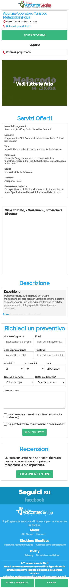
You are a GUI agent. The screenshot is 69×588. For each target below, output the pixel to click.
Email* (50, 340)
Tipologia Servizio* (19, 381)
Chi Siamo (27, 534)
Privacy (29, 555)
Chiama (51, 582)
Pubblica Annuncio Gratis (18, 544)
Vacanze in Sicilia (34, 4)
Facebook (34, 499)
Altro (6, 314)
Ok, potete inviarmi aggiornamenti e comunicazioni (36, 424)
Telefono (50, 354)
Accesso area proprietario (51, 544)
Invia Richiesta (35, 432)
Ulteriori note (34, 399)
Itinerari (40, 534)
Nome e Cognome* (19, 340)
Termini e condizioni (47, 555)
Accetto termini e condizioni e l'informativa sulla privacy (35, 416)
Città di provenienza (19, 354)
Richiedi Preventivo (34, 35)
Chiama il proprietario (18, 26)
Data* (55, 367)
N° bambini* (34, 367)
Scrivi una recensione (34, 474)
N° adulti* (13, 367)
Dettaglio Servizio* (50, 381)
